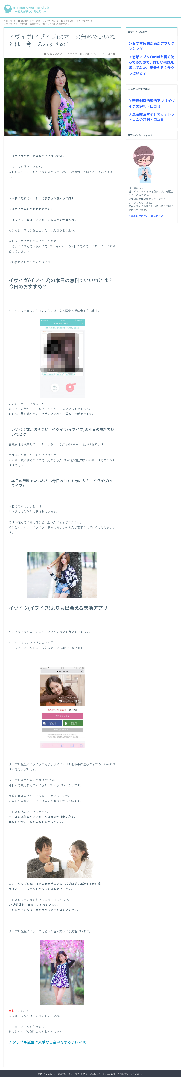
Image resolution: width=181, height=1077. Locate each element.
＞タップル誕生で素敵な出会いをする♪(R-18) (48, 1042)
